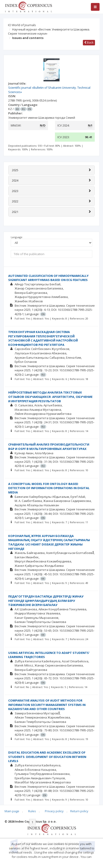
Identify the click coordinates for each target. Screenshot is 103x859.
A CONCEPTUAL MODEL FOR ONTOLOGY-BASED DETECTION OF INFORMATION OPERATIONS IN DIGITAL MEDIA (48, 488)
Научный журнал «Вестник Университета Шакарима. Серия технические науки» (49, 31)
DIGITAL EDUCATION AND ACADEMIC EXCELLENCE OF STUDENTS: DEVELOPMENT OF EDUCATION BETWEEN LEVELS (47, 756)
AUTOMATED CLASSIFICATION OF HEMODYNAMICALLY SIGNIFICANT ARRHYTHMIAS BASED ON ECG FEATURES (48, 278)
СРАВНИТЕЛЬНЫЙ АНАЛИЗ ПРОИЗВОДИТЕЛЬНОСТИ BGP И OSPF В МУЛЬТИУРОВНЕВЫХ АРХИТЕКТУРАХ (48, 446)
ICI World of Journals (22, 25)
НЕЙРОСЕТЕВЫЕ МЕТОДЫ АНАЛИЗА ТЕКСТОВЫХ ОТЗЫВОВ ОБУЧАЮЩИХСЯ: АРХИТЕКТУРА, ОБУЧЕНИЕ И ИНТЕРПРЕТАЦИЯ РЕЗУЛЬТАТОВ (50, 396)
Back (89, 42)
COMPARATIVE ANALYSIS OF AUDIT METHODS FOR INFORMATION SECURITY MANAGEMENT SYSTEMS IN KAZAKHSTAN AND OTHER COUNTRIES (47, 704)
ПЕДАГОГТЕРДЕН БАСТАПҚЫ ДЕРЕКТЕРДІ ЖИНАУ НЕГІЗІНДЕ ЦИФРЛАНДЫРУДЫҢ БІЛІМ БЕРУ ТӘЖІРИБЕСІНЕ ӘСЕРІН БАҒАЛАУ (46, 600)
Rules (32, 811)
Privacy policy (54, 811)
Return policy (79, 811)
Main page (12, 811)
